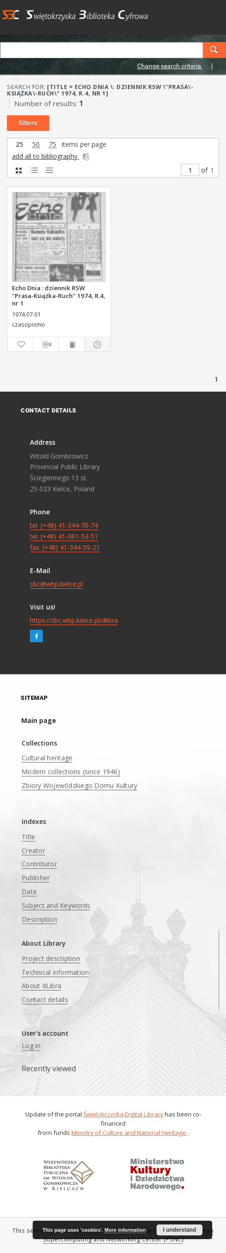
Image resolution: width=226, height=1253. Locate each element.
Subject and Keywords (56, 905)
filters (28, 123)
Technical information (55, 972)
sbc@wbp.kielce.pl (56, 583)
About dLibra (41, 985)
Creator (33, 850)
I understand (179, 1230)
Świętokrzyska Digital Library (123, 1114)
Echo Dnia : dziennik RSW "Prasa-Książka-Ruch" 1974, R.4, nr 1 (58, 295)
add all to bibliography (51, 156)
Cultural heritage (47, 757)
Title (28, 836)
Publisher (36, 877)
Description (39, 919)
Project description (51, 958)
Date (29, 891)
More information (125, 1230)
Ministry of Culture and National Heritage (129, 1132)
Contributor (39, 863)
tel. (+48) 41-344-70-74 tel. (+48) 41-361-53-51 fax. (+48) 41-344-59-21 (65, 536)
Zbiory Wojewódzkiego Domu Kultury (79, 785)
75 (52, 144)
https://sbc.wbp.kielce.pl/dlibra (74, 620)
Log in (31, 1045)
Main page (38, 720)
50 (36, 144)
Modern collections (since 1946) (71, 771)
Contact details (45, 999)
